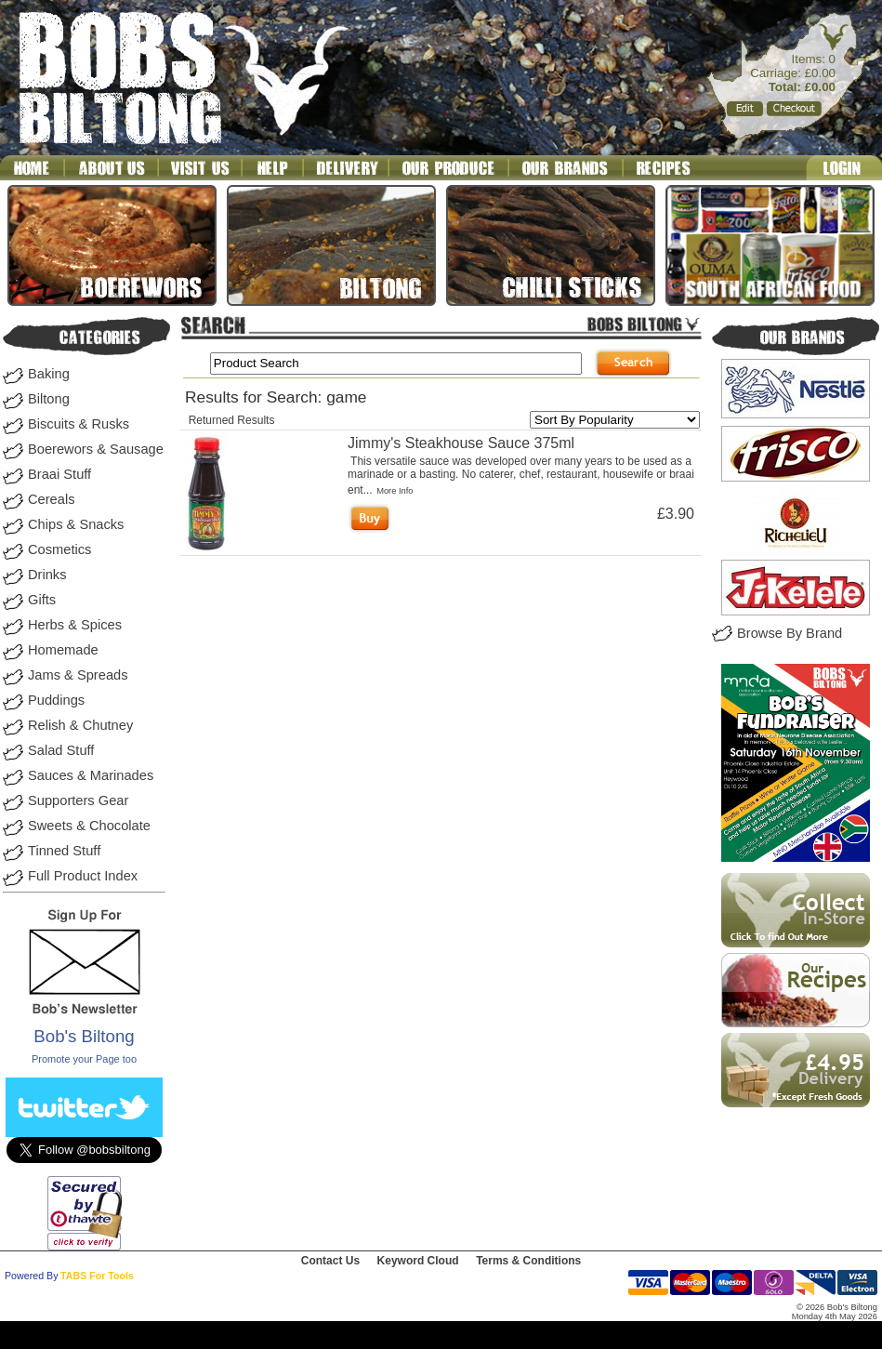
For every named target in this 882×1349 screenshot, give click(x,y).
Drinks (47, 574)
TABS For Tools (97, 1275)
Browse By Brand (789, 633)
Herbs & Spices (75, 624)
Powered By (31, 1275)
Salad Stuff (61, 750)
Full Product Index (83, 875)
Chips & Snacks (76, 524)
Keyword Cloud (418, 1260)
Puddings (56, 700)
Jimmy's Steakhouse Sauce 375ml (461, 443)
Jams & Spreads (78, 675)
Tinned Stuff (64, 850)
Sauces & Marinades (90, 775)
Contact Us (330, 1260)
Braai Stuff (59, 474)
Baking (49, 373)
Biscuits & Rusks (78, 424)
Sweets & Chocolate (89, 825)
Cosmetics (59, 549)
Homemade (63, 649)
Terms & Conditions (528, 1260)
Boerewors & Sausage (96, 449)
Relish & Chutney (80, 725)
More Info (394, 491)
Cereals (51, 499)
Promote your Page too (84, 1059)
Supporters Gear (78, 800)
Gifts (42, 599)
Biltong (49, 398)
